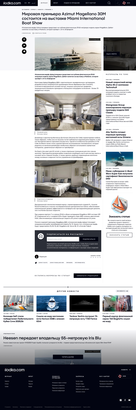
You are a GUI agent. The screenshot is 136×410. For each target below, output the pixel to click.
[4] (98, 257)
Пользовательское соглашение (53, 407)
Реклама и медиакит (25, 407)
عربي (34, 3)
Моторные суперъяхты (58, 385)
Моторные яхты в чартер (106, 381)
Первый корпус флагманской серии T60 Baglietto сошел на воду (118, 319)
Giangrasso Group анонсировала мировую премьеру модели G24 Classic (118, 109)
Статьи (6, 384)
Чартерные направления (106, 384)
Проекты (79, 313)
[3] (95, 257)
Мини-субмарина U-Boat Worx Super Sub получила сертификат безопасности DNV (119, 175)
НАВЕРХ (126, 370)
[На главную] (12, 3)
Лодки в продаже (72, 3)
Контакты (15, 407)
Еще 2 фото (112, 54)
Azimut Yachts (43, 262)
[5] (100, 257)
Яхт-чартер (91, 3)
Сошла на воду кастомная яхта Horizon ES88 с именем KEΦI (50, 319)
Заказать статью (80, 391)
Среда (6, 386)
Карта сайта (86, 407)
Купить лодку (79, 381)
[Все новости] (122, 291)
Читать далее (68, 357)
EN (26, 3)
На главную (25, 9)
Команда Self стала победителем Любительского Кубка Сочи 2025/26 (18, 319)
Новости (40, 9)
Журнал (44, 3)
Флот (55, 3)
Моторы (31, 381)
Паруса (31, 384)
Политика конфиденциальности (72, 407)
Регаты (12, 313)
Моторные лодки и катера (59, 382)
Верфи (30, 386)
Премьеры (48, 9)
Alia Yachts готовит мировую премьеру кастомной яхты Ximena (118, 134)
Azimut (52, 74)
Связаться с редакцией (87, 276)
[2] (93, 257)
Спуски (45, 313)
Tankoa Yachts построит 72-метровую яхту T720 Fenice (84, 317)
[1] (91, 257)
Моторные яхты (95, 39)
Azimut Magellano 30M (51, 82)
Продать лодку (80, 384)
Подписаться (89, 239)
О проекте (7, 407)
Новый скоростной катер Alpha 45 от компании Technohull (119, 85)
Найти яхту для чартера (82, 389)
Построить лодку (80, 386)
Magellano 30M (61, 222)
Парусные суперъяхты (58, 388)
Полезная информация (58, 390)
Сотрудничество (38, 407)
